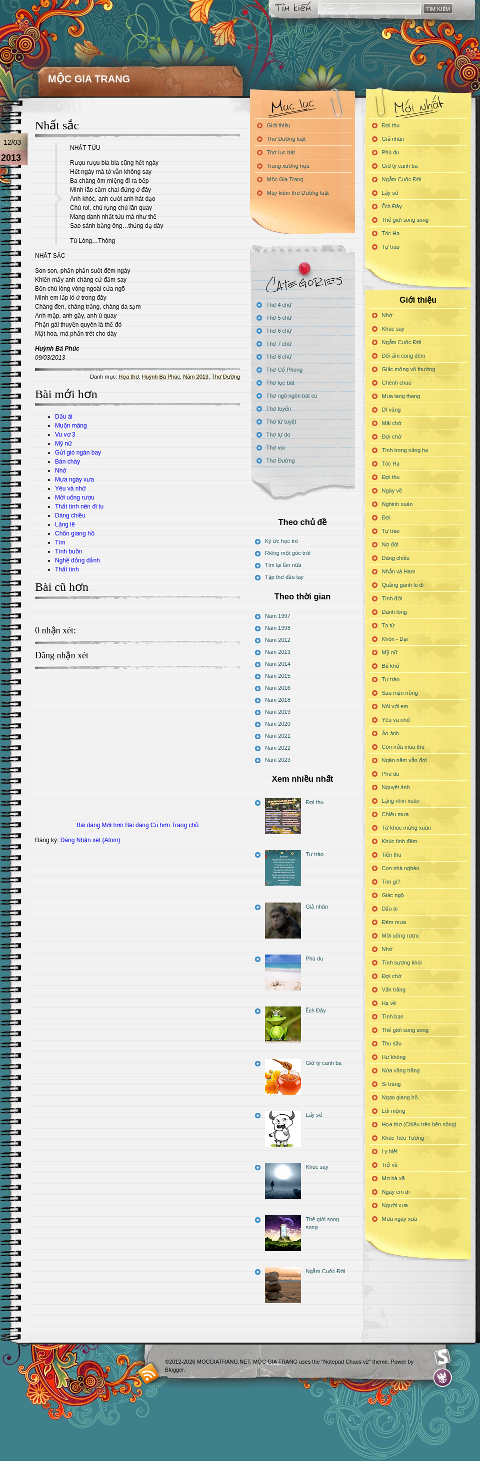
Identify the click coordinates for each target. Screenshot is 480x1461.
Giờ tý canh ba (400, 166)
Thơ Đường (226, 377)
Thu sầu (392, 1043)
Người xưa (395, 1205)
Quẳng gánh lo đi (403, 585)
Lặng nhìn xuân (401, 801)
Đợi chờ (392, 437)
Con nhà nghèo (401, 868)
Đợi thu (391, 125)
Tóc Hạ (391, 233)
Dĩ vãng (391, 410)
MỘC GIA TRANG (89, 78)
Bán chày (67, 461)
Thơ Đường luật (286, 139)
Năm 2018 (277, 700)
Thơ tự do (278, 435)
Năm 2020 (277, 724)
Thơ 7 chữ (279, 344)
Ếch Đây (392, 206)
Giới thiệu (278, 125)
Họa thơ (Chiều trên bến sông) (419, 1124)
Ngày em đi (396, 1192)
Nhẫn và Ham (399, 571)
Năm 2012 (277, 640)
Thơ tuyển (279, 409)
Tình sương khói (402, 963)
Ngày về (392, 490)
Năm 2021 (277, 736)
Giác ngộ (393, 895)
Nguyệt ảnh (396, 787)
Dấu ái (63, 416)
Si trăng (391, 1084)
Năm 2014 (277, 664)
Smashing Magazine (442, 1357)
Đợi (386, 517)
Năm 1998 (277, 628)
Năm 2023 (277, 760)
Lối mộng (394, 1111)
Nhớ (60, 470)
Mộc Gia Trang (285, 179)
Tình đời (392, 598)
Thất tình (67, 569)
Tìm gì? (391, 882)
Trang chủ (185, 825)
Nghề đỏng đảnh (77, 560)
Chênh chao (397, 383)
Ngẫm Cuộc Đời (402, 179)
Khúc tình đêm (400, 841)
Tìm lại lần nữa (283, 565)
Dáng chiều (70, 515)
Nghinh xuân (397, 504)
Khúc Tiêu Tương (403, 1138)
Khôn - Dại (395, 639)
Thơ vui (275, 448)
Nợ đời (390, 544)
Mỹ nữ (63, 443)
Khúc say (393, 329)
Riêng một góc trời (287, 553)
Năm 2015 (277, 676)
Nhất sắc (57, 125)
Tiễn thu (392, 855)
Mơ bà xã (393, 1178)
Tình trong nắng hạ (405, 450)
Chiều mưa (395, 814)
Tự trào (391, 247)
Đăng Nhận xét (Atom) (90, 840)
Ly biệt (390, 1151)
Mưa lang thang (401, 396)
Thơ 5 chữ (279, 318)
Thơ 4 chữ (279, 305)
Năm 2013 (195, 377)
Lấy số (390, 193)
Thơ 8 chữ (279, 357)
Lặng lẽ (65, 524)
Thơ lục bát (281, 152)
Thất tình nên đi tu (79, 506)
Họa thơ (128, 377)
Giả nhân (393, 139)
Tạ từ (388, 625)
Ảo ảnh (390, 733)
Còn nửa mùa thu (403, 747)
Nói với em (395, 706)
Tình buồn (68, 551)
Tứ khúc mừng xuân (406, 828)
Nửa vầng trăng (401, 1070)
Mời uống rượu (74, 497)
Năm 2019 (277, 712)
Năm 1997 (277, 616)
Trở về (390, 1165)
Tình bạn (393, 1016)
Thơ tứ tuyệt (281, 422)
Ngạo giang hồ (400, 1097)
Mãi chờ (392, 423)
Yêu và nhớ (70, 488)
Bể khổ (391, 666)
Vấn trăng (394, 989)
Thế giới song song (405, 220)
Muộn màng (71, 425)
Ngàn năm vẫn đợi (404, 760)
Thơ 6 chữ (279, 331)
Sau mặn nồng (400, 693)
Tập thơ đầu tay (284, 577)
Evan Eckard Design (443, 1378)
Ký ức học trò (281, 541)
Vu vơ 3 (65, 434)
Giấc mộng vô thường (409, 369)
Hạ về (389, 1003)
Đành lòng (394, 612)
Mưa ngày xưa (74, 479)
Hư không (394, 1057)
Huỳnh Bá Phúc (161, 377)
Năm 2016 (277, 688)
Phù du (391, 152)
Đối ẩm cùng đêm (404, 356)
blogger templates (148, 1373)
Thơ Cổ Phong (284, 370)
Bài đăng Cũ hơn (147, 825)
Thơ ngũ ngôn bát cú (292, 396)
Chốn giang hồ (74, 533)
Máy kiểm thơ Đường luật (298, 193)
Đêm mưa (394, 922)
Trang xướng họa (288, 166)
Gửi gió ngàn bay (78, 452)
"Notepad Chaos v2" (346, 1362)
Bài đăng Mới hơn (100, 825)
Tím (60, 542)
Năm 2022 (277, 748)
